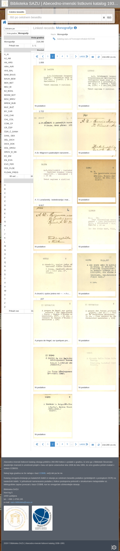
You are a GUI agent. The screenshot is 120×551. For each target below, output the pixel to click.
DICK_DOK (9, 144)
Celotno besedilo (17, 12)
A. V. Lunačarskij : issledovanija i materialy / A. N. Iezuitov (53, 200)
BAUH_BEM (9, 79)
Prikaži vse (14, 45)
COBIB (42, 473)
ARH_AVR (9, 66)
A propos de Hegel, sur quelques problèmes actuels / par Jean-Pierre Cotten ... (53, 340)
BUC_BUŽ (9, 107)
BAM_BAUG (9, 75)
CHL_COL (9, 119)
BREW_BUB (10, 103)
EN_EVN (8, 160)
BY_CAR (8, 111)
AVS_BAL (8, 70)
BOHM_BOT (10, 95)
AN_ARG (8, 62)
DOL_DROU (9, 148)
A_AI (6, 54)
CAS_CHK (9, 115)
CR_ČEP (8, 127)
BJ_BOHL (8, 91)
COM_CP (8, 123)
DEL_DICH (9, 140)
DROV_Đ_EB (10, 152)
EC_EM (7, 156)
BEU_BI (7, 87)
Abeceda (39, 181)
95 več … (14, 176)
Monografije (9, 42)
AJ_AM (7, 58)
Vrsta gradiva (37, 37)
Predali (40, 50)
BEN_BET (8, 83)
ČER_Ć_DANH (11, 131)
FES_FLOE (9, 168)
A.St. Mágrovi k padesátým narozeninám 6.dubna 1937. (53, 153)
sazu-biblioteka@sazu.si (21, 502)
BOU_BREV (9, 99)
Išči (109, 17)
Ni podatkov (40, 106)
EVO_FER (9, 164)
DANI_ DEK (9, 136)
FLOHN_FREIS (11, 172)
